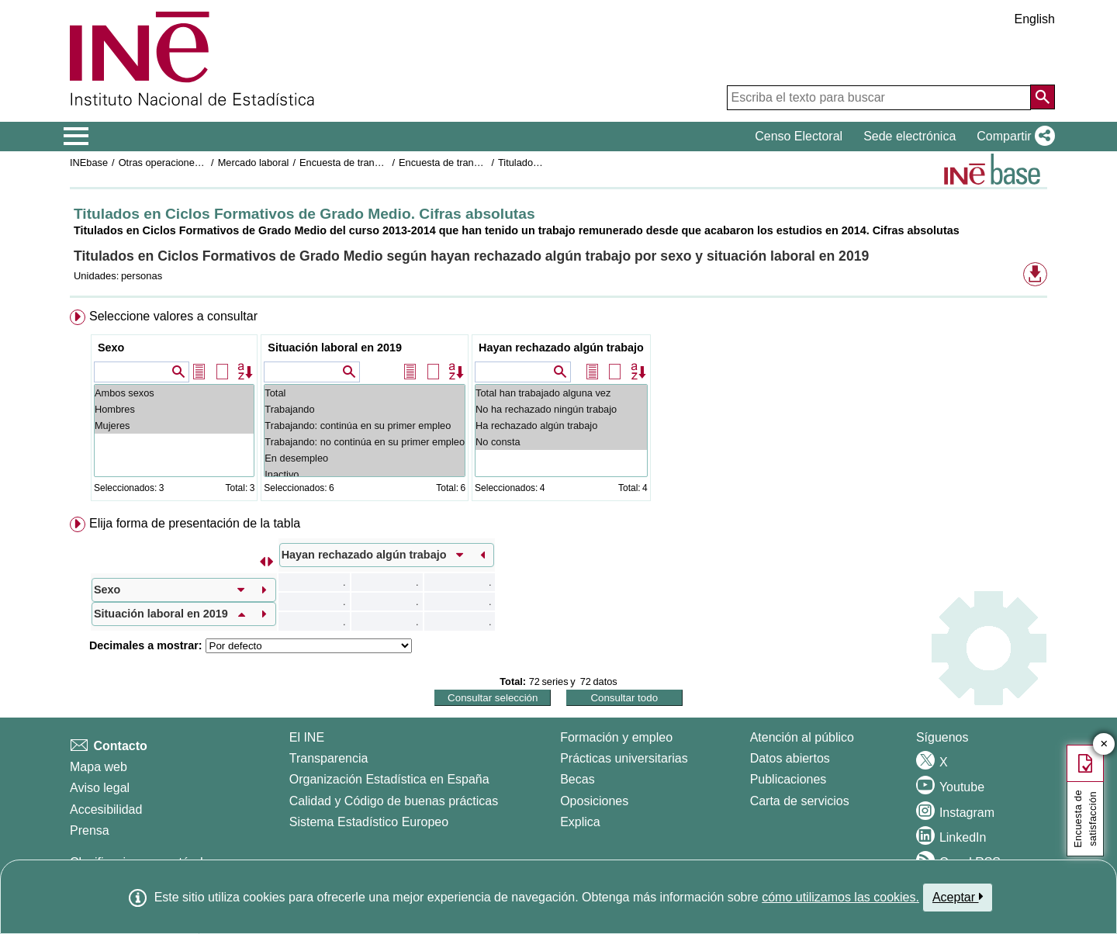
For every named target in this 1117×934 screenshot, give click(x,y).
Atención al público (802, 737)
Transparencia (328, 758)
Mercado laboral (253, 162)
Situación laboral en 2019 (335, 347)
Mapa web (98, 766)
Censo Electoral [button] (798, 136)
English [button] (1035, 19)
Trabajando (365, 409)
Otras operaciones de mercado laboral (203, 162)
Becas (577, 779)
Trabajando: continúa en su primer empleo (365, 425)
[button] (1012, 136)
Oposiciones (594, 801)
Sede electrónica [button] (909, 136)
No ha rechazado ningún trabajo (561, 409)
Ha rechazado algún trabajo (561, 425)
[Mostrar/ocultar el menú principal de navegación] (76, 136)
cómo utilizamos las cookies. (840, 897)
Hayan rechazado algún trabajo (561, 347)
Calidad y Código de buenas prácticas (394, 801)
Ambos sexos (174, 393)
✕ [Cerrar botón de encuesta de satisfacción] (1104, 744)
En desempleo (365, 458)
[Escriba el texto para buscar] (879, 97)
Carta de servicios (799, 801)
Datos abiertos (790, 758)
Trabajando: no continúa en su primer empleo (365, 442)
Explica (580, 821)
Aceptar (957, 897)
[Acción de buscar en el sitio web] (1042, 97)
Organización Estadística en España (389, 779)
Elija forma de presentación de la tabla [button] (194, 523)
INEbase (89, 162)
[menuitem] (558, 408)
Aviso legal (100, 787)
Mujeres (174, 425)
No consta (561, 442)
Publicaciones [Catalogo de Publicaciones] (788, 779)
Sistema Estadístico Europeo (368, 821)
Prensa (89, 830)
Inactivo (365, 474)
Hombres (174, 409)
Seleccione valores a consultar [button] (173, 316)
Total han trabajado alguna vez (561, 393)
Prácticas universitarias (624, 758)
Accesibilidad (106, 809)
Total (365, 393)
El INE (306, 737)
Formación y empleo (616, 737)
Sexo (111, 347)
